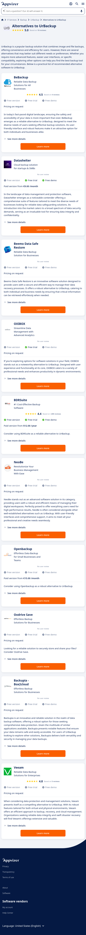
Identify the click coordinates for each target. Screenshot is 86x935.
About (5, 887)
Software (6, 893)
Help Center (7, 912)
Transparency (8, 871)
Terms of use (8, 877)
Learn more (43, 146)
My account (7, 907)
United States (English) (30, 926)
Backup (23, 19)
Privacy (5, 866)
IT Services (12, 19)
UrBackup (35, 19)
